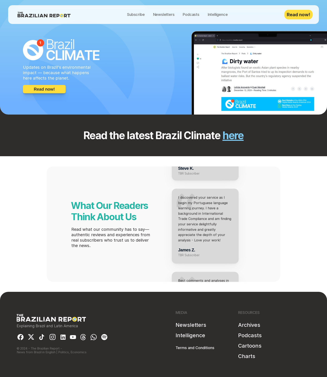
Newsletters (191, 325)
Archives (249, 325)
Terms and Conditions (195, 348)
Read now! (298, 14)
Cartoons (250, 346)
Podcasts (250, 335)
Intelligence (190, 335)
